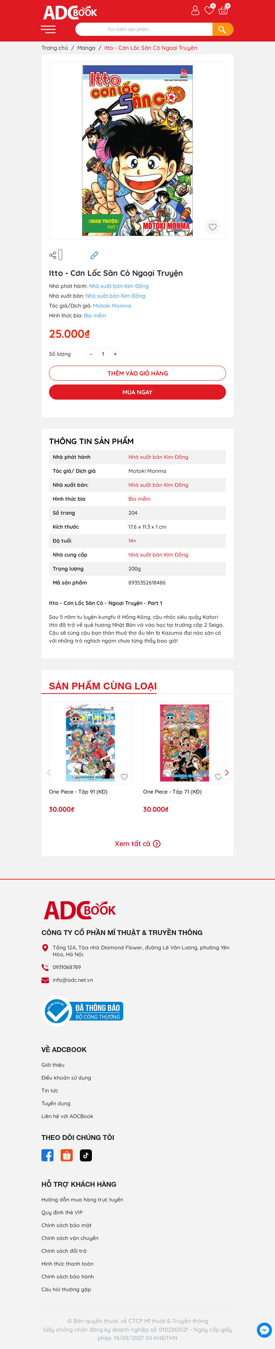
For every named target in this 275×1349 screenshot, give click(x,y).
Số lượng (60, 354)
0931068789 (67, 967)
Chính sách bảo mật (66, 1225)
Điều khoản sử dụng (66, 1077)
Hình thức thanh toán (67, 1263)
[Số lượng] (103, 354)
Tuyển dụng (55, 1103)
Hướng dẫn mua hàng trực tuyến (82, 1199)
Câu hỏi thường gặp (66, 1289)
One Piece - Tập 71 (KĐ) (172, 791)
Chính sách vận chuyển (69, 1238)
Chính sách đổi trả (64, 1250)
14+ (132, 540)
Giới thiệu (52, 1064)
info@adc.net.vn (73, 980)
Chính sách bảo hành (67, 1276)
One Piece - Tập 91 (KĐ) (78, 791)
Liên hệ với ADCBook (67, 1116)
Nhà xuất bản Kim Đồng (119, 286)
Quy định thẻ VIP (61, 1212)
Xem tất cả (137, 843)
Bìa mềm (95, 315)
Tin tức (49, 1090)
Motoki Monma (112, 305)
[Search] (223, 29)
